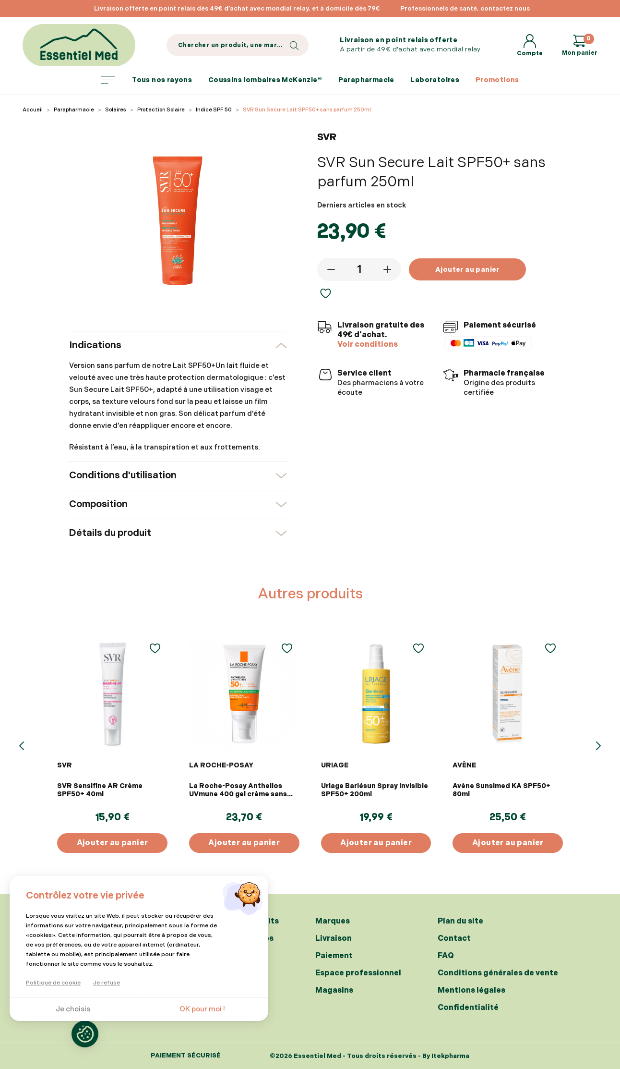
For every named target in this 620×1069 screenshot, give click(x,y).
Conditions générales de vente (498, 973)
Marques (332, 921)
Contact (454, 938)
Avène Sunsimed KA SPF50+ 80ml (501, 790)
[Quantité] (359, 269)
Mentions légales (471, 990)
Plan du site (460, 921)
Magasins (334, 990)
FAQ (446, 955)
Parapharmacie (366, 80)
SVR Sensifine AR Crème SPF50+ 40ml (100, 790)
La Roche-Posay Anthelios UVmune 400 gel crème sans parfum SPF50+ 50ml (238, 790)
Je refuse (106, 982)
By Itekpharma (445, 1056)
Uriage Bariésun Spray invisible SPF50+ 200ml (374, 790)
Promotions (497, 80)
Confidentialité (468, 1007)
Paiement (334, 955)
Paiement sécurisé (186, 1056)
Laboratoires (434, 80)
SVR (64, 765)
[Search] (238, 45)
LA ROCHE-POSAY (221, 765)
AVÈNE (464, 765)
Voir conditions (367, 344)
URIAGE (334, 765)
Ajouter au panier (467, 270)
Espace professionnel (358, 973)
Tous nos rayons (146, 80)
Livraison (333, 938)
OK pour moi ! (202, 1009)
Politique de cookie (53, 982)
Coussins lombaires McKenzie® (265, 80)
